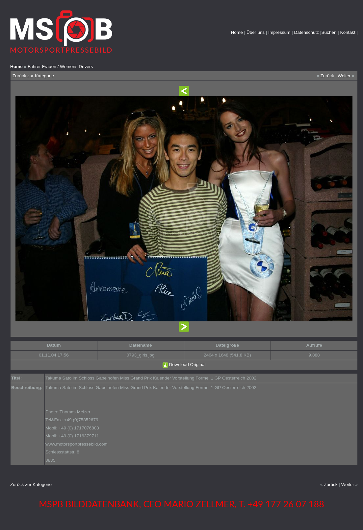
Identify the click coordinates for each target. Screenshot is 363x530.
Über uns (255, 32)
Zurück (327, 75)
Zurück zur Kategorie (33, 75)
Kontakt (347, 32)
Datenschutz (306, 32)
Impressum (279, 32)
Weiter (344, 75)
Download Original (187, 364)
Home (237, 32)
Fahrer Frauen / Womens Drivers (60, 66)
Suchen (328, 32)
